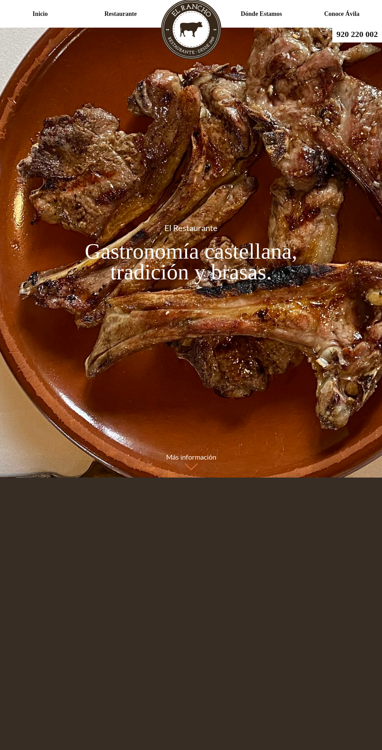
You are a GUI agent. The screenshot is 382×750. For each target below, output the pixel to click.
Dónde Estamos (261, 13)
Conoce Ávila (342, 13)
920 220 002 (357, 34)
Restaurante (120, 13)
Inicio (40, 13)
